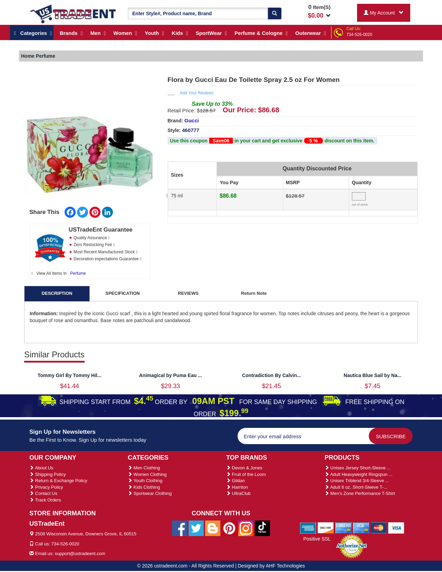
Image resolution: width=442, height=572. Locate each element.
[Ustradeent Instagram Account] (245, 528)
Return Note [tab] (254, 293)
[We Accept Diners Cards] (343, 528)
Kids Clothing (144, 487)
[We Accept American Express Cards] (308, 528)
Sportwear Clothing (150, 493)
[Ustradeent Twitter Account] (196, 528)
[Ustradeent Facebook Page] (179, 528)
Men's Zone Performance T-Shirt (360, 493)
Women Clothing (147, 474)
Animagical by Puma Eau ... (170, 375)
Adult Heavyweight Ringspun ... (359, 474)
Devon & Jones (244, 467)
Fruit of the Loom (246, 474)
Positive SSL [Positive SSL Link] (316, 539)
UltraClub (238, 493)
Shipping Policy (47, 474)
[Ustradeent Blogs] (212, 528)
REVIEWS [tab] (188, 293)
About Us (41, 467)
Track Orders (45, 500)
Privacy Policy (46, 487)
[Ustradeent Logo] (73, 13)
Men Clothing (144, 467)
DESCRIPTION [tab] (57, 293)
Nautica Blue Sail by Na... (372, 375)
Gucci (191, 120)
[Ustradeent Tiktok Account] (262, 528)
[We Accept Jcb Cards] (361, 528)
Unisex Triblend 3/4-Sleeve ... (357, 480)
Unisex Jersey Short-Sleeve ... (358, 467)
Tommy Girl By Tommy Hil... (70, 375)
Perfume (78, 273)
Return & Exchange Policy (58, 480)
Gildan (235, 480)
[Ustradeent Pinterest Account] (229, 528)
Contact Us (43, 493)
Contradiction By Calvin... (271, 375)
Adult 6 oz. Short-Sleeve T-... (356, 487)
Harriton (237, 487)
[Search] (274, 13)
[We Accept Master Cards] (379, 528)
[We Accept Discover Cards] (326, 528)
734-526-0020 (359, 34)
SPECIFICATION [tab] (122, 293)
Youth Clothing (145, 480)
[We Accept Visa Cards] (396, 528)
